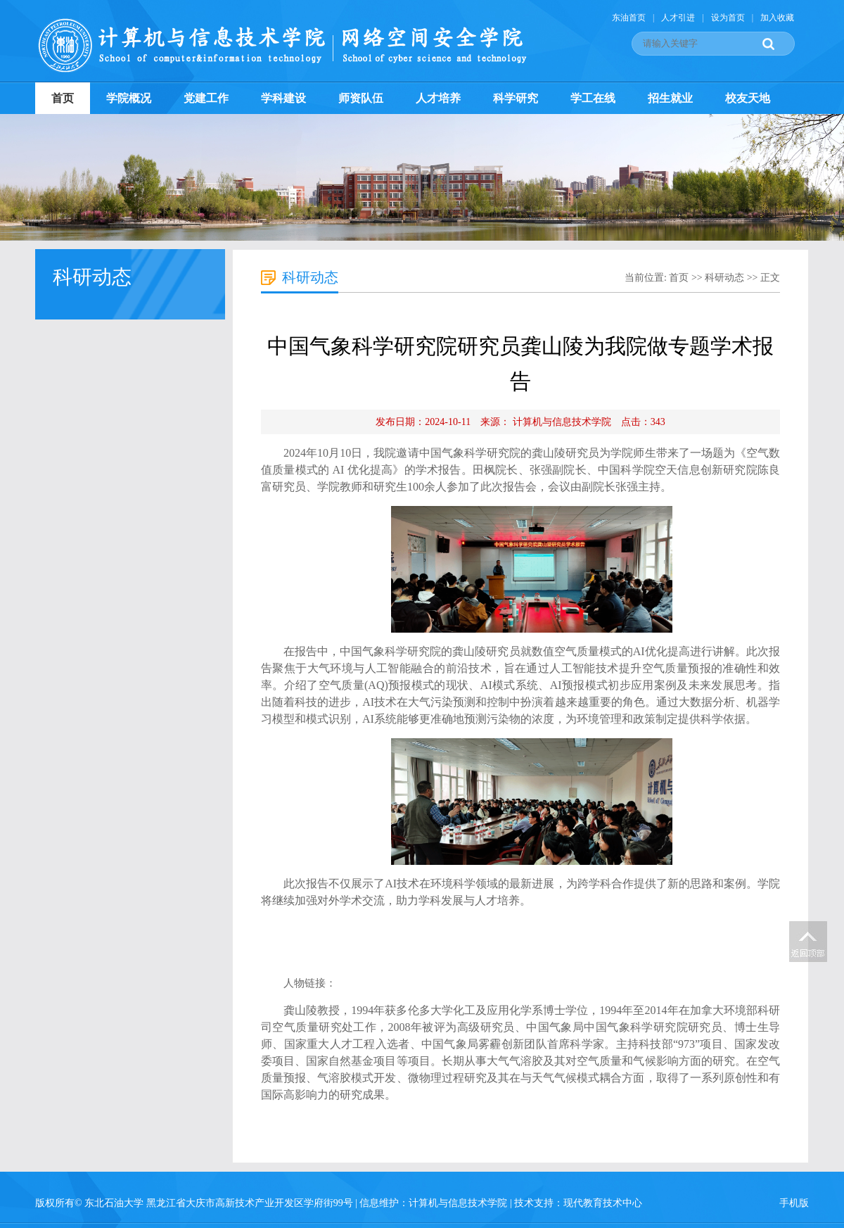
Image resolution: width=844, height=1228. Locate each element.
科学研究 (515, 98)
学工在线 (592, 98)
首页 (62, 98)
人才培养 (438, 98)
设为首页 (728, 18)
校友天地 (747, 98)
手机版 (794, 1203)
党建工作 (206, 98)
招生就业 (670, 98)
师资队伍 (360, 98)
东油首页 (629, 18)
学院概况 (128, 98)
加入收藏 (777, 18)
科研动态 (724, 277)
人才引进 (678, 18)
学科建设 (283, 98)
